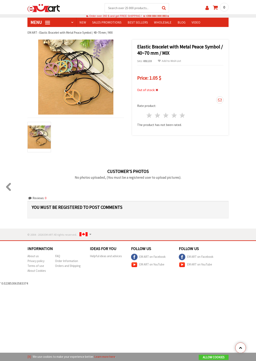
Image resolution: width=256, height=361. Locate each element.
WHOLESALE (162, 22)
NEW (82, 22)
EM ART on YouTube (147, 265)
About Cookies (36, 271)
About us (33, 256)
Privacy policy (35, 261)
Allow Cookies (214, 357)
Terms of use (35, 266)
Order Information (66, 261)
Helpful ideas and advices (106, 256)
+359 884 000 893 (156, 16)
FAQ (57, 256)
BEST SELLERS (138, 22)
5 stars (182, 115)
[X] (29, 357)
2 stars (158, 115)
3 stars (166, 115)
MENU (40, 22)
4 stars (174, 115)
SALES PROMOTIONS (106, 22)
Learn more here (104, 357)
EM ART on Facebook (148, 257)
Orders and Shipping (68, 266)
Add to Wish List (169, 61)
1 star (149, 115)
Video (196, 22)
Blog (181, 22)
